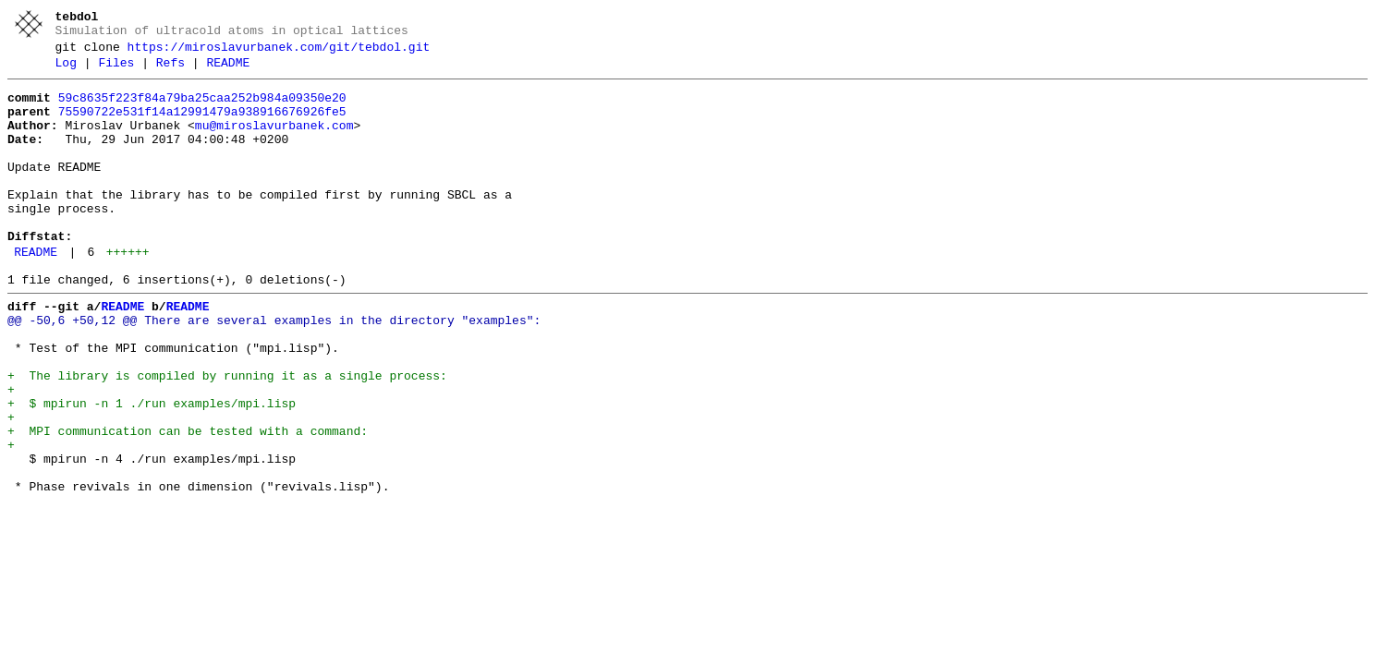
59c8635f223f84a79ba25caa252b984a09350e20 (202, 109)
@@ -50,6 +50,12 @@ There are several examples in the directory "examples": (274, 370)
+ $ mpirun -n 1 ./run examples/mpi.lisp (151, 470)
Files (116, 71)
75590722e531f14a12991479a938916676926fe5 (202, 125)
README (227, 71)
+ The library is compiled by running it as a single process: (227, 437)
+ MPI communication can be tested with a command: (187, 503)
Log (66, 71)
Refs (170, 71)
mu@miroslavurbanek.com (274, 142)
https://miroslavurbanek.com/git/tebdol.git (279, 52)
